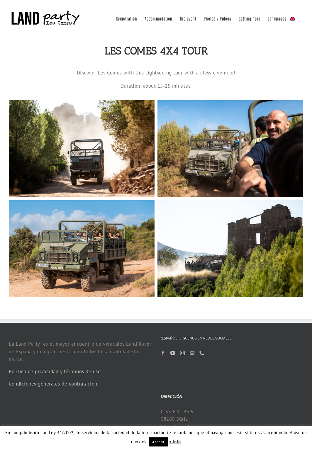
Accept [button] (158, 441)
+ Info (175, 441)
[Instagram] (182, 353)
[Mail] (192, 353)
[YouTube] (172, 353)
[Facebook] (163, 353)
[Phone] (201, 353)
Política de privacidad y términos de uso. (55, 371)
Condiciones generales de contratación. (54, 384)
